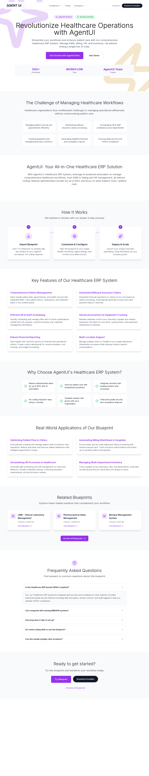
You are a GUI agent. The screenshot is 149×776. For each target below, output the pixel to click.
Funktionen (55, 6)
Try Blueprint (61, 679)
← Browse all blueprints (74, 688)
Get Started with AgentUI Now (65, 55)
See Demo (94, 55)
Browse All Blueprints (74, 538)
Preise (67, 6)
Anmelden (116, 6)
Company (79, 6)
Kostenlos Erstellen (132, 6)
